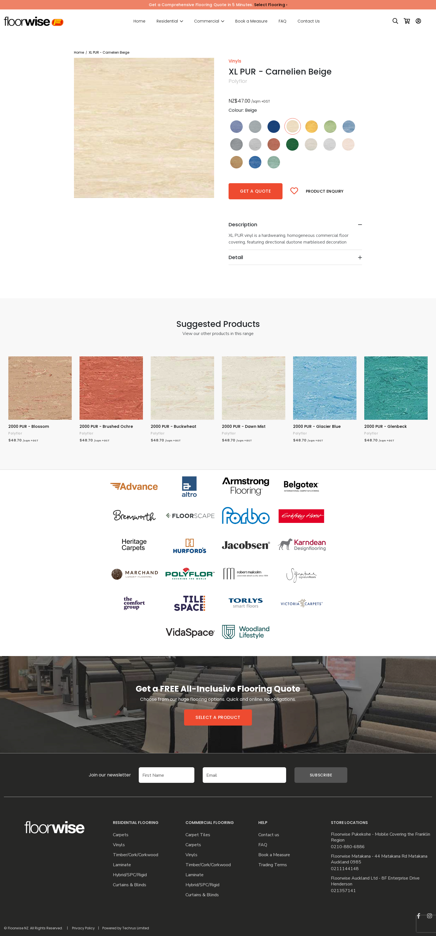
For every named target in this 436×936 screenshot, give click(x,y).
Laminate (122, 865)
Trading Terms (272, 865)
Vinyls (119, 845)
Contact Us (309, 21)
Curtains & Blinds (129, 885)
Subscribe (321, 775)
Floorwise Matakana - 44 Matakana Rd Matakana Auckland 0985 (379, 859)
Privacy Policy (83, 928)
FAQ (282, 21)
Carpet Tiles (197, 835)
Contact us (268, 835)
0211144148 (345, 869)
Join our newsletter (101, 775)
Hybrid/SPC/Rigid (130, 875)
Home (139, 21)
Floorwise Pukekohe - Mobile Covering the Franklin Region (380, 837)
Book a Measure (251, 21)
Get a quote (255, 191)
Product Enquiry (325, 191)
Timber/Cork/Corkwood (135, 855)
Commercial (206, 21)
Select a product (218, 717)
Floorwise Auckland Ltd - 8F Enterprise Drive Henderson (375, 881)
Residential (167, 21)
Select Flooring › (270, 5)
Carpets (120, 835)
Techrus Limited (135, 928)
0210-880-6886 (348, 847)
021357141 (343, 891)
